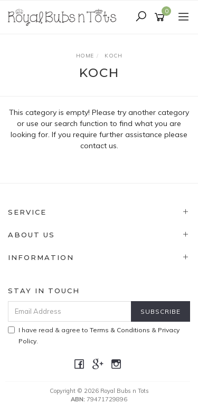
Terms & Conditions (120, 330)
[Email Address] (69, 311)
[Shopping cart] (161, 17)
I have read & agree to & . (94, 335)
